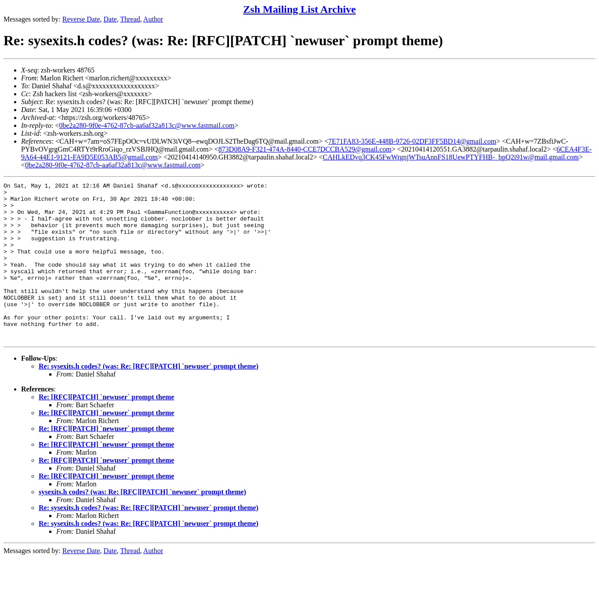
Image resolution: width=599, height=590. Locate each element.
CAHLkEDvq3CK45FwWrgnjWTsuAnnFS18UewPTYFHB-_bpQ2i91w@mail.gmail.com (451, 157)
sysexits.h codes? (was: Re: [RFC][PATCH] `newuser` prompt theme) (142, 523)
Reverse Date (81, 19)
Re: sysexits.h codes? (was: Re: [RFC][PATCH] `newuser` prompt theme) (148, 398)
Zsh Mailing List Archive (299, 9)
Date (110, 19)
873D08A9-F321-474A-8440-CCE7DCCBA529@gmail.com (305, 149)
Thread (130, 19)
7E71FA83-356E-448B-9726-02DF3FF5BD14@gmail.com (412, 141)
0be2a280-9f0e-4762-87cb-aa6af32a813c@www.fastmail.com (146, 125)
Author (153, 19)
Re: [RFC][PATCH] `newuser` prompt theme (106, 428)
